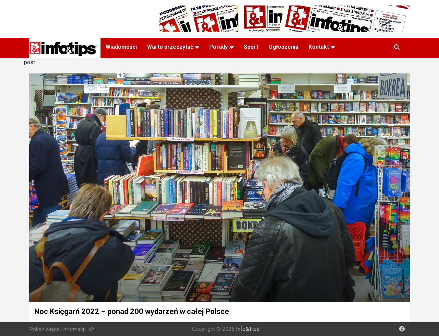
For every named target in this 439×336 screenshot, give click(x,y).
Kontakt (319, 47)
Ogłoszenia (283, 47)
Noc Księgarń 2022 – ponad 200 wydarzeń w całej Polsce (131, 311)
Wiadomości (121, 47)
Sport (251, 47)
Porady (218, 47)
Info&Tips (248, 329)
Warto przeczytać (170, 47)
